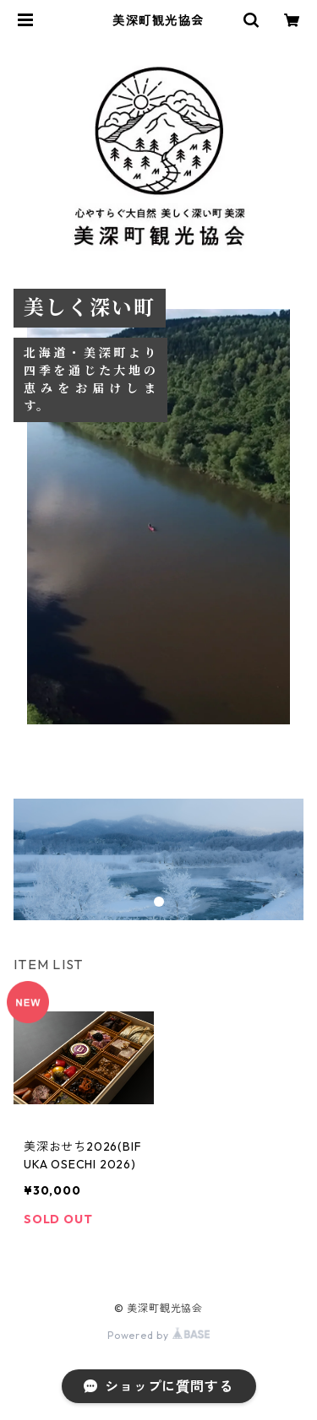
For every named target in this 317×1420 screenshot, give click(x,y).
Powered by (158, 1335)
